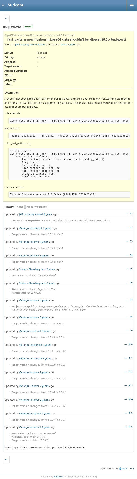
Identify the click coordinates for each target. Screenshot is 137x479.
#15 (131, 412)
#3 (131, 241)
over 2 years (41, 372)
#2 (131, 227)
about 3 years (42, 331)
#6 (131, 282)
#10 (131, 344)
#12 (131, 371)
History (9, 206)
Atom (125, 468)
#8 (131, 316)
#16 (131, 426)
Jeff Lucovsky (22, 44)
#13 (131, 385)
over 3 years (41, 241)
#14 (131, 399)
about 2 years (68, 44)
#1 (131, 213)
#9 (131, 330)
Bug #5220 (10, 35)
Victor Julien (26, 228)
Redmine (58, 476)
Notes (20, 206)
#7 (131, 299)
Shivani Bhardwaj (29, 269)
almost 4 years (37, 44)
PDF (132, 468)
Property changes (37, 206)
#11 (131, 357)
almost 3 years (42, 344)
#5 (131, 268)
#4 (131, 254)
